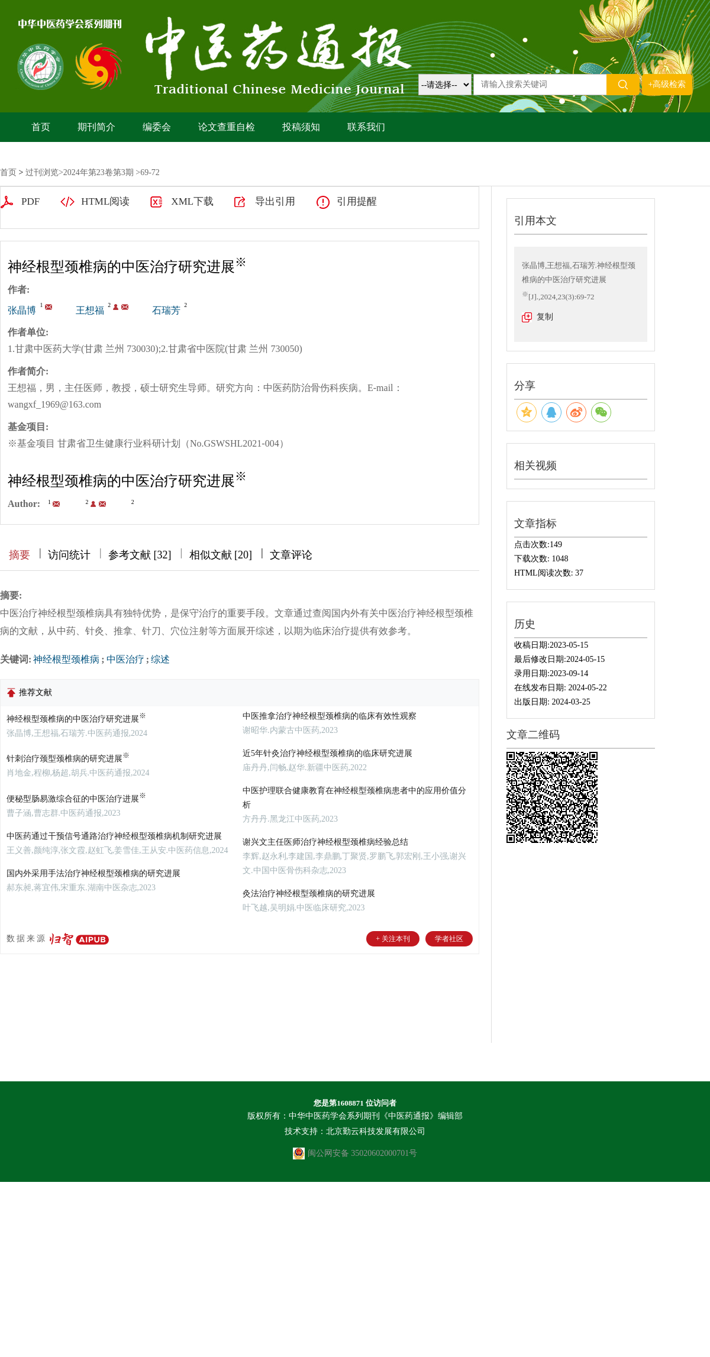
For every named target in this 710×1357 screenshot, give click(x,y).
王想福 (90, 310)
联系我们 (366, 127)
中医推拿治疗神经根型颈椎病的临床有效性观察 (330, 716)
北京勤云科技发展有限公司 (375, 1131)
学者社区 (449, 939)
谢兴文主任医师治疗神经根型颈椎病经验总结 (325, 842)
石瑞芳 (166, 310)
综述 (160, 659)
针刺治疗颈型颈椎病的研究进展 (68, 758)
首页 (40, 127)
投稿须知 (301, 127)
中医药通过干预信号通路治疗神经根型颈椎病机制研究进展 (114, 836)
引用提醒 (357, 201)
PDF (30, 201)
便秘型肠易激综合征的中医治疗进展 (76, 798)
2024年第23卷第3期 (98, 172)
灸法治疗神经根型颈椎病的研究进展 (309, 893)
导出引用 (275, 201)
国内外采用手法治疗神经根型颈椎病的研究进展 (93, 873)
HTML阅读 (105, 201)
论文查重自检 (226, 127)
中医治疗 (125, 659)
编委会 (157, 127)
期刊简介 (96, 127)
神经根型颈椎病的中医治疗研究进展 (76, 719)
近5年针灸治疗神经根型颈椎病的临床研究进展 (327, 753)
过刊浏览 (42, 172)
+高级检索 (667, 84)
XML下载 (192, 201)
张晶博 (22, 310)
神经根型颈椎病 (66, 659)
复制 (545, 316)
